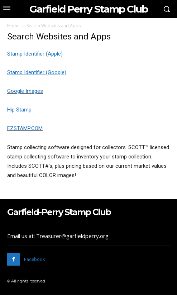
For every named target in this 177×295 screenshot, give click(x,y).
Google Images (25, 91)
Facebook (34, 259)
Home (13, 26)
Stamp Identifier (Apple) (35, 54)
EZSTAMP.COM (25, 128)
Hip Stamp (19, 109)
